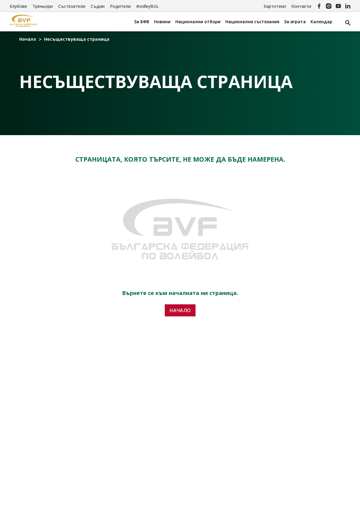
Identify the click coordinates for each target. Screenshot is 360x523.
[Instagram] (328, 6)
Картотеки (275, 6)
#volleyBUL (147, 6)
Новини (162, 21)
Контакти (301, 6)
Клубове (18, 6)
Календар (321, 21)
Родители (120, 6)
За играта (295, 21)
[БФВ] (23, 22)
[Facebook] (319, 6)
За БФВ (142, 21)
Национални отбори (198, 21)
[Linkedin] (348, 6)
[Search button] (348, 23)
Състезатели (71, 6)
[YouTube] (338, 6)
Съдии (98, 6)
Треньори (43, 6)
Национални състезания (252, 21)
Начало (27, 39)
